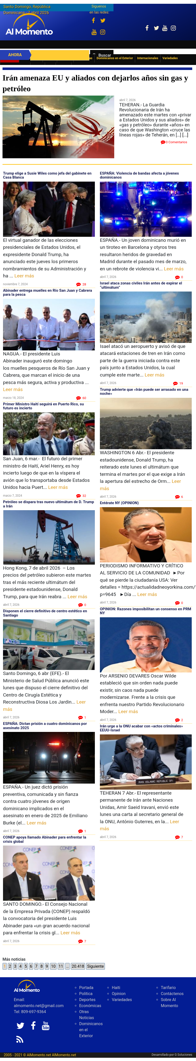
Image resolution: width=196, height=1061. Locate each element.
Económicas (90, 1005)
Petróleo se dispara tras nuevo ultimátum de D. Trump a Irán (48, 504)
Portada (86, 987)
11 (61, 966)
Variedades (122, 999)
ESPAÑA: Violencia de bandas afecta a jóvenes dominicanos (139, 175)
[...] (185, 134)
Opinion (119, 993)
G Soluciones (183, 1054)
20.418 (78, 966)
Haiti (116, 987)
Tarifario (168, 987)
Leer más (24, 276)
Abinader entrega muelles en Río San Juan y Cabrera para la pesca (47, 292)
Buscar (104, 55)
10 (53, 966)
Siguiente (95, 966)
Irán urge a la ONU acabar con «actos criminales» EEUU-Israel (141, 728)
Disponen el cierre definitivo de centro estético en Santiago (45, 613)
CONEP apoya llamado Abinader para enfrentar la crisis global (44, 839)
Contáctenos (172, 993)
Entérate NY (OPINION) (119, 503)
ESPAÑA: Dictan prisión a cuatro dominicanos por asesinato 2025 (45, 725)
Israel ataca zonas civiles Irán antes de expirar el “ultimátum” (141, 285)
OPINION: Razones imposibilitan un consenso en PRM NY (145, 611)
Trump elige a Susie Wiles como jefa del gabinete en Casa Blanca (47, 175)
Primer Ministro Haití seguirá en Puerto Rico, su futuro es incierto (43, 406)
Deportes (87, 999)
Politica (86, 993)
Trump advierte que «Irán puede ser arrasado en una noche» (144, 391)
